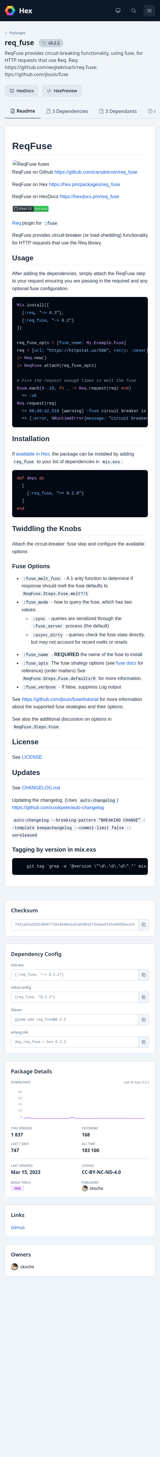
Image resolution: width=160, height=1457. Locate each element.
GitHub (18, 1227)
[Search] (133, 10)
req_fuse (19, 42)
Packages (15, 33)
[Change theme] (118, 11)
